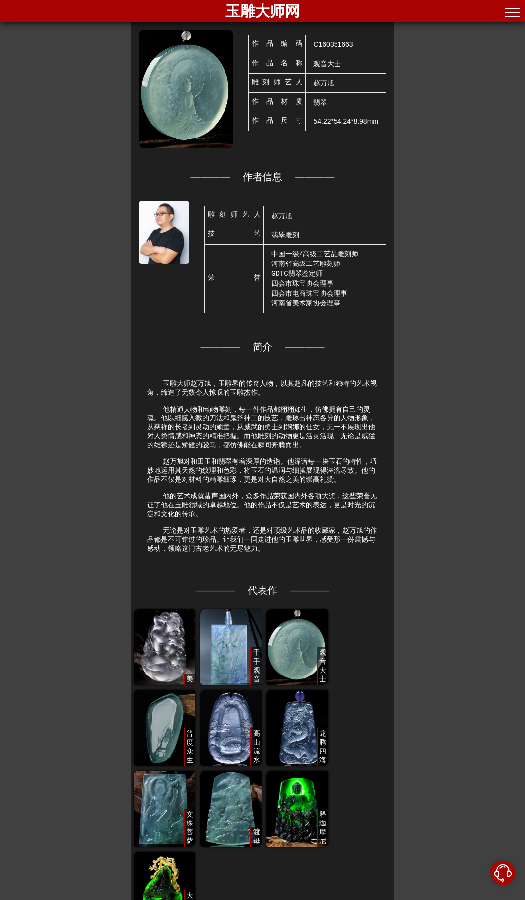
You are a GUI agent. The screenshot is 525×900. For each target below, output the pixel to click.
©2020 (105, 895)
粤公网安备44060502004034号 (353, 895)
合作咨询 (421, 895)
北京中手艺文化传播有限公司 (162, 895)
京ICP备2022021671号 (254, 895)
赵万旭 (323, 83)
